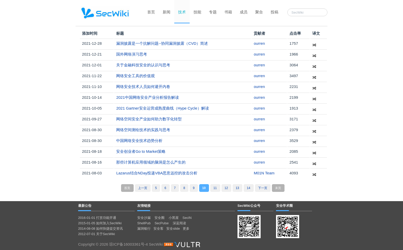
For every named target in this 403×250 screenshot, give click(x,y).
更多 (186, 228)
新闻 (166, 12)
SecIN (186, 218)
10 (204, 188)
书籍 (228, 12)
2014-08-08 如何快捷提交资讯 (100, 228)
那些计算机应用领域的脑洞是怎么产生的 (151, 162)
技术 (182, 12)
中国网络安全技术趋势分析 (139, 140)
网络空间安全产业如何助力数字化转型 (149, 119)
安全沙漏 (144, 218)
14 (248, 188)
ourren (259, 43)
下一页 (262, 188)
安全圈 (159, 218)
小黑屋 (174, 218)
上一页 (142, 188)
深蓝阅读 (179, 223)
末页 (278, 188)
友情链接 (144, 206)
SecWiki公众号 (248, 206)
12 (226, 188)
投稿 (274, 12)
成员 (244, 12)
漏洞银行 (144, 228)
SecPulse (161, 223)
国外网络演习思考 (131, 54)
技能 (197, 12)
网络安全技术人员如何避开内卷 (143, 86)
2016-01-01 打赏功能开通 (97, 218)
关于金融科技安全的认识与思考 (143, 65)
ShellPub (144, 223)
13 (237, 188)
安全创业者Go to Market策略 (141, 151)
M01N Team (264, 173)
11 (215, 188)
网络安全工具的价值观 (135, 76)
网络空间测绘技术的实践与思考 (143, 130)
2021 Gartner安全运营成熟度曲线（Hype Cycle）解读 (162, 108)
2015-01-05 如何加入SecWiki (100, 223)
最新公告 (84, 206)
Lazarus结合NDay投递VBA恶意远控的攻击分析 (156, 173)
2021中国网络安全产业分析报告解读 (147, 97)
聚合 (259, 12)
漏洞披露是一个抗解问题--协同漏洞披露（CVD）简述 (162, 43)
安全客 (158, 228)
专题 (213, 12)
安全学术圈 (284, 206)
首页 (151, 12)
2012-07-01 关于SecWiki (96, 234)
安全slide (173, 228)
